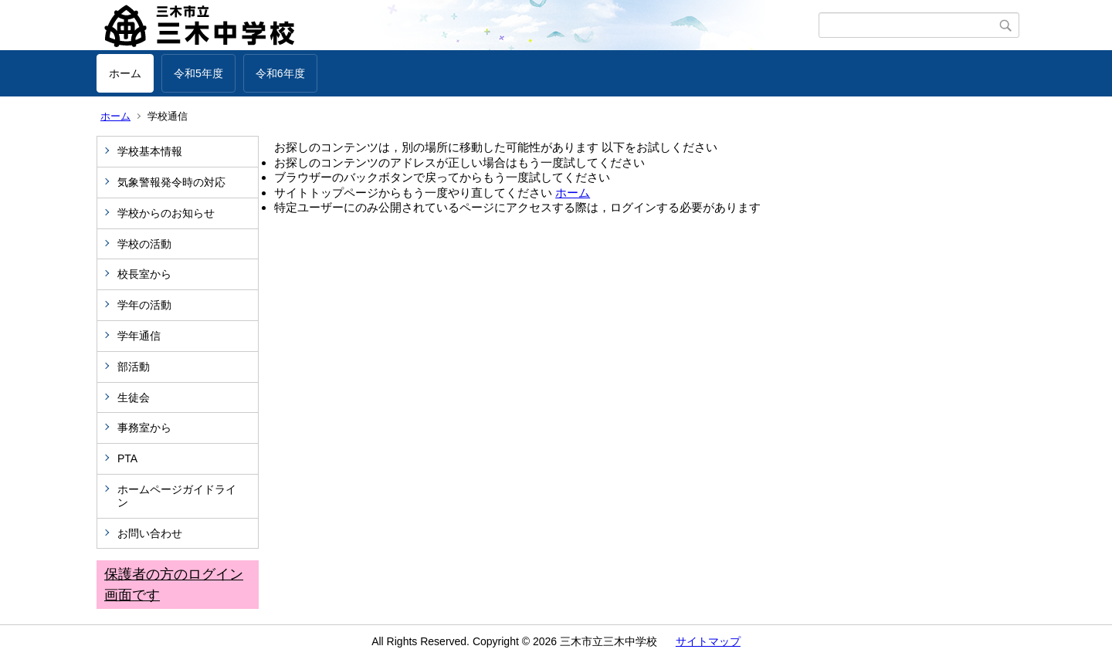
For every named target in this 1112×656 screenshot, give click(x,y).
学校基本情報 (149, 151)
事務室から (144, 427)
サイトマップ (708, 641)
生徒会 (133, 397)
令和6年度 (280, 73)
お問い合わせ (149, 533)
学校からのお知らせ (166, 213)
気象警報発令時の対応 (171, 182)
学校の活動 (144, 244)
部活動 (133, 366)
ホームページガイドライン (176, 496)
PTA (127, 458)
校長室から (144, 274)
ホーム (125, 73)
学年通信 (139, 336)
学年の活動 (144, 305)
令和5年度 (198, 73)
